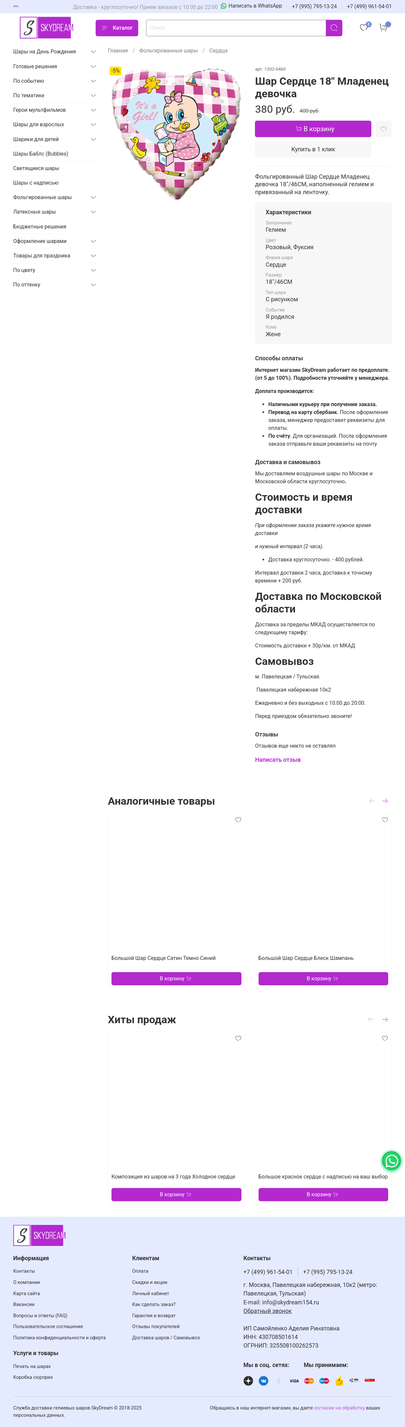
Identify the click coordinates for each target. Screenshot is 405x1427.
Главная (118, 50)
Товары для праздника (41, 256)
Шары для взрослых (38, 124)
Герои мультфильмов (39, 110)
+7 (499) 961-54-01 (369, 6)
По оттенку (26, 285)
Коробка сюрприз (33, 1377)
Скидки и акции (149, 1282)
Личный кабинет (150, 1293)
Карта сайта (26, 1293)
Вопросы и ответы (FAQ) (40, 1316)
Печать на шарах (32, 1366)
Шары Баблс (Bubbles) (40, 154)
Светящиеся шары (36, 168)
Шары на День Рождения (44, 51)
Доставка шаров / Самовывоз (166, 1338)
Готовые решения (35, 66)
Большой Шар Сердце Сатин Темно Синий (163, 958)
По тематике (28, 95)
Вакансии (24, 1304)
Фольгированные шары (168, 50)
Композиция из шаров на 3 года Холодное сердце (173, 1177)
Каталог (117, 28)
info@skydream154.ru (290, 1302)
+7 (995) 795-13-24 (314, 6)
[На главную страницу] (46, 28)
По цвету (24, 270)
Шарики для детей (36, 139)
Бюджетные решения (39, 226)
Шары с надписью (36, 183)
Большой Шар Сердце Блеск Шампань (306, 958)
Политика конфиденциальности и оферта (59, 1338)
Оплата (140, 1271)
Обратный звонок (267, 1311)
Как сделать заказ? (153, 1304)
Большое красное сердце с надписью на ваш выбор (323, 1177)
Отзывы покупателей (156, 1326)
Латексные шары (34, 212)
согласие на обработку (339, 1408)
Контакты (24, 1271)
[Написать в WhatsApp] (251, 6)
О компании (26, 1282)
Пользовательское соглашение (48, 1326)
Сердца (218, 50)
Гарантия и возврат (154, 1316)
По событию (28, 81)
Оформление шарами (40, 241)
